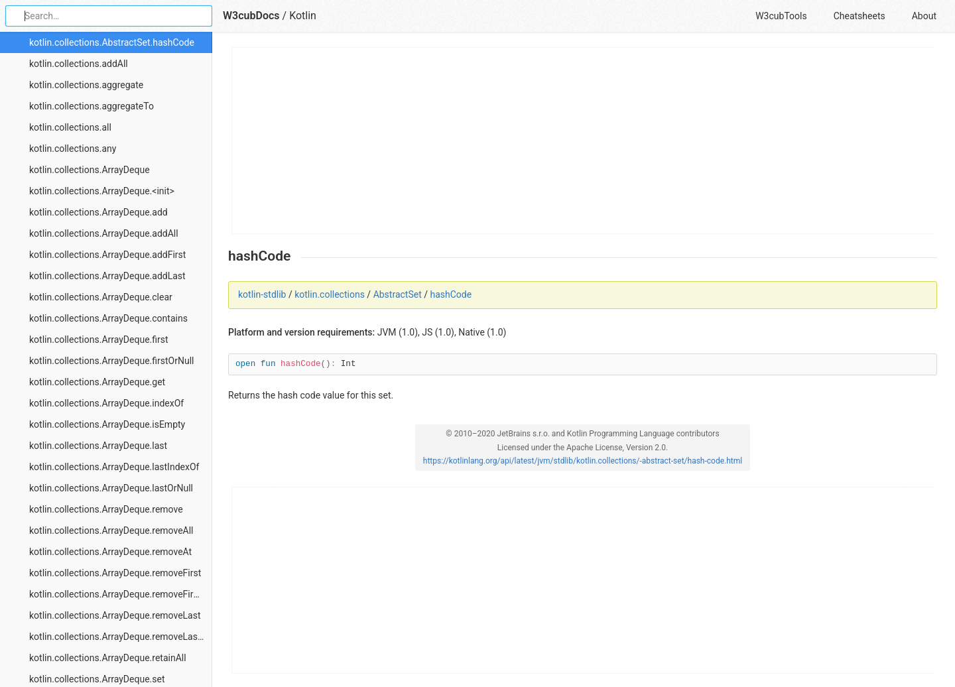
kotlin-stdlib (262, 294)
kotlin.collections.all (70, 127)
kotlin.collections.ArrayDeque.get (97, 382)
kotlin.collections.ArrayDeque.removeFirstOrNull (120, 594)
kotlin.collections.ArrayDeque (89, 169)
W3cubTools (780, 16)
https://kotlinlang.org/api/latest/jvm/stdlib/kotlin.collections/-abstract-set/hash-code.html (582, 461)
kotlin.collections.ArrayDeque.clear (100, 297)
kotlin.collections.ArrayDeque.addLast (107, 276)
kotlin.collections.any (72, 148)
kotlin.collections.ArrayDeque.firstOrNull (111, 360)
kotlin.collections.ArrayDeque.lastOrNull (111, 488)
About (924, 16)
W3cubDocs (251, 15)
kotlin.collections (329, 294)
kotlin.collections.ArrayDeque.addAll (103, 233)
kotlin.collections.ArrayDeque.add (98, 212)
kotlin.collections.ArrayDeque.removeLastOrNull (120, 636)
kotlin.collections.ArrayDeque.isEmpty (107, 424)
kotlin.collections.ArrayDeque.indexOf (106, 403)
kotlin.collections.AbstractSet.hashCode (111, 42)
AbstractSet (397, 294)
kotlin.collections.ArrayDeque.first (98, 339)
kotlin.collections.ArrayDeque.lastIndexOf (114, 467)
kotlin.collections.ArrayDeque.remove (106, 509)
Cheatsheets (859, 16)
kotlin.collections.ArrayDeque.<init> (101, 191)
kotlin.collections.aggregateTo (91, 106)
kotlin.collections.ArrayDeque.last (98, 445)
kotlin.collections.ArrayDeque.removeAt (110, 551)
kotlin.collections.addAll (78, 63)
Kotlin (302, 15)
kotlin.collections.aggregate (86, 85)
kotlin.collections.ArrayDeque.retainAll (107, 658)
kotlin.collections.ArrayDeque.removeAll (111, 530)
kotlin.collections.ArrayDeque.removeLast (115, 615)
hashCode (451, 294)
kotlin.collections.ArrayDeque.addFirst (107, 254)
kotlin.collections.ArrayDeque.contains (108, 318)
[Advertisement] (583, 140)
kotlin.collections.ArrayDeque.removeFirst (115, 573)
